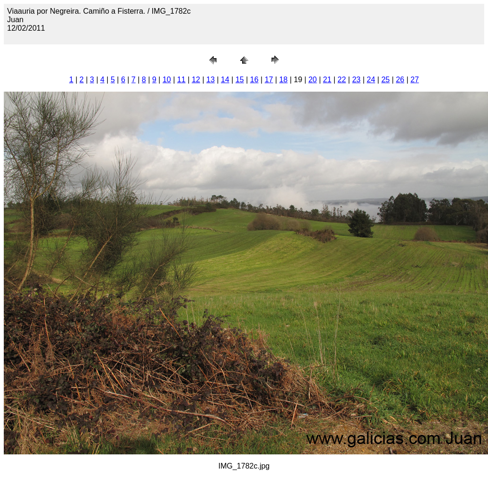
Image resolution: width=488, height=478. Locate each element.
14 (225, 80)
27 (414, 80)
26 (400, 80)
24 (371, 80)
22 (342, 80)
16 (254, 80)
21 (327, 80)
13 (210, 80)
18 (283, 80)
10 (167, 80)
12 (196, 80)
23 (356, 80)
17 (269, 80)
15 (239, 80)
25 (385, 80)
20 (312, 80)
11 (181, 80)
